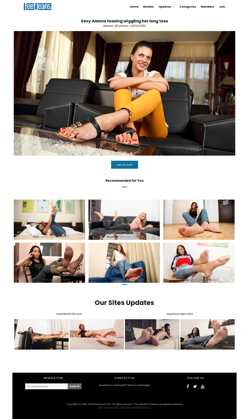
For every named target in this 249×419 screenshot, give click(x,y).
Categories (188, 7)
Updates (164, 7)
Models (148, 7)
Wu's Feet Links (106, 407)
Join (222, 7)
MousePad (122, 407)
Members (207, 7)
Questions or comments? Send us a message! (124, 385)
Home (134, 7)
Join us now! (125, 165)
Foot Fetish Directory (140, 407)
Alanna (108, 26)
